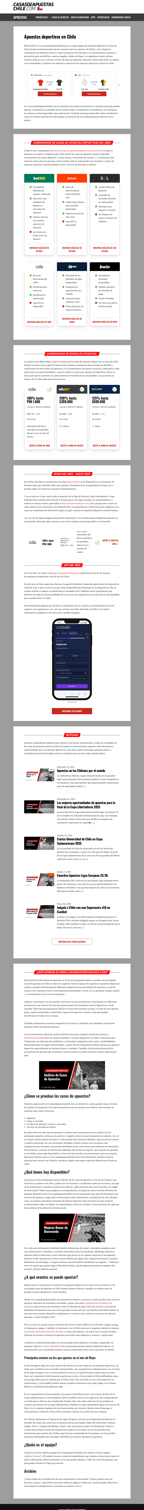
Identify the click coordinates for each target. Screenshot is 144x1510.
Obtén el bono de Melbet (71, 445)
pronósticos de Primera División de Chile (43, 1331)
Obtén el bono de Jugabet (104, 445)
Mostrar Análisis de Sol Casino (104, 249)
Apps (93, 17)
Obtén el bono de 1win (39, 445)
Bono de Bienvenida (80, 17)
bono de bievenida (76, 481)
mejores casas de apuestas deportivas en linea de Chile (80, 150)
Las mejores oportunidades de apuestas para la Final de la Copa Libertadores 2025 (86, 804)
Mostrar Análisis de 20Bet (72, 320)
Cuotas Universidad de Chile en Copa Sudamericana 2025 (79, 841)
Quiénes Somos (32, 1456)
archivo (77, 1486)
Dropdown (49, 17)
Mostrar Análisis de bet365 (39, 249)
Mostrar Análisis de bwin (104, 321)
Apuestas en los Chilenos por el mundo (81, 770)
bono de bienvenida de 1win (75, 503)
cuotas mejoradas (51, 1346)
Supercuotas (103, 17)
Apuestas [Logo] (20, 17)
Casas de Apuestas (60, 17)
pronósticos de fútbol (34, 1037)
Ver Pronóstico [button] (50, 94)
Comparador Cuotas (121, 17)
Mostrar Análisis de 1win (39, 322)
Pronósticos (42, 17)
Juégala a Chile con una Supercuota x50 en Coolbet (83, 909)
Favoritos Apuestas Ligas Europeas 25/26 (82, 875)
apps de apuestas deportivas (66, 573)
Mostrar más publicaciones (72, 941)
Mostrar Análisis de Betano (72, 249)
